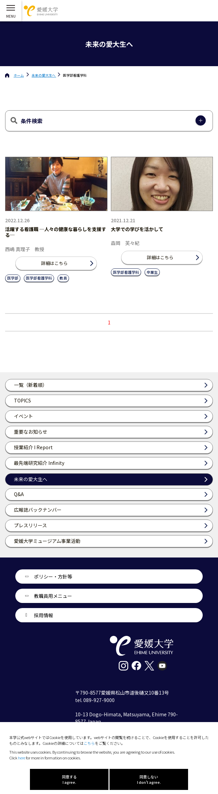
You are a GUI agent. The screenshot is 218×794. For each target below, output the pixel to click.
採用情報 (43, 615)
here (21, 757)
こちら (89, 743)
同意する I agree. (69, 779)
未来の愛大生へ (44, 75)
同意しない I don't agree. (149, 779)
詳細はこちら (54, 263)
